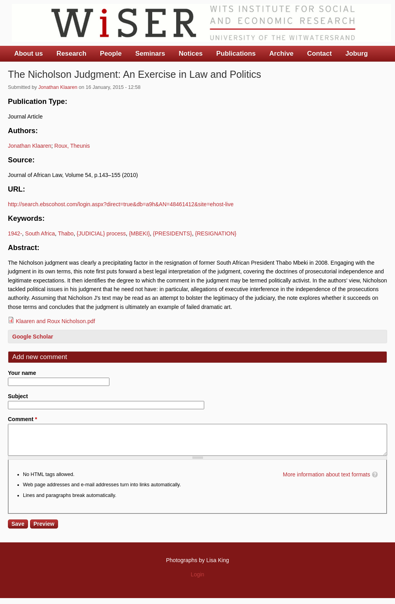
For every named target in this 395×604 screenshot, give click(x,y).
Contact (319, 53)
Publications (236, 53)
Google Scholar (32, 336)
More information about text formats (326, 480)
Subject (18, 396)
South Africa (40, 233)
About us (28, 53)
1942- (15, 233)
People (111, 53)
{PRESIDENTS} (172, 233)
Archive (281, 53)
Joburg (356, 53)
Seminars (150, 53)
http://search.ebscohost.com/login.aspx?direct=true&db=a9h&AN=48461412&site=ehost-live (120, 204)
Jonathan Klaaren (57, 87)
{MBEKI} (139, 233)
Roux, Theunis (72, 146)
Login (197, 580)
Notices (191, 53)
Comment (22, 419)
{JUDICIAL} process (101, 233)
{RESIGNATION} (216, 233)
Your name (22, 373)
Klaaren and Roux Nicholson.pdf (55, 321)
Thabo (66, 233)
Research (71, 53)
